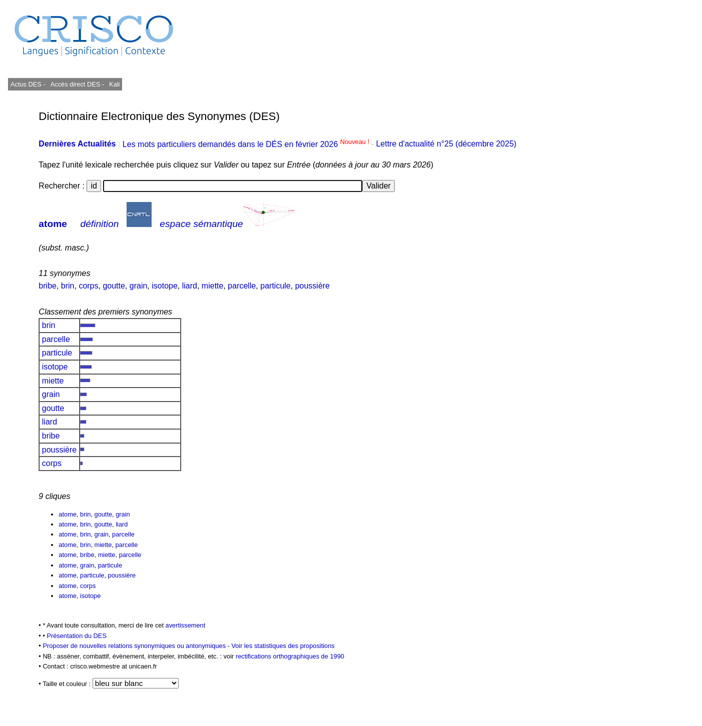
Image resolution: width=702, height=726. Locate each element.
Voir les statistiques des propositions (282, 646)
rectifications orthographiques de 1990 (290, 656)
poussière (312, 286)
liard (189, 286)
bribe (48, 286)
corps (88, 286)
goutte (114, 286)
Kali (114, 84)
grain (139, 286)
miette (213, 286)
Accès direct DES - (77, 84)
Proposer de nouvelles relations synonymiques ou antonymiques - (137, 646)
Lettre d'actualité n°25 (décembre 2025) (446, 144)
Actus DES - (28, 84)
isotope (165, 286)
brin (68, 286)
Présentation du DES (77, 636)
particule (275, 286)
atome (53, 223)
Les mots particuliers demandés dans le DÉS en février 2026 (247, 144)
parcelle (242, 286)
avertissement (186, 625)
